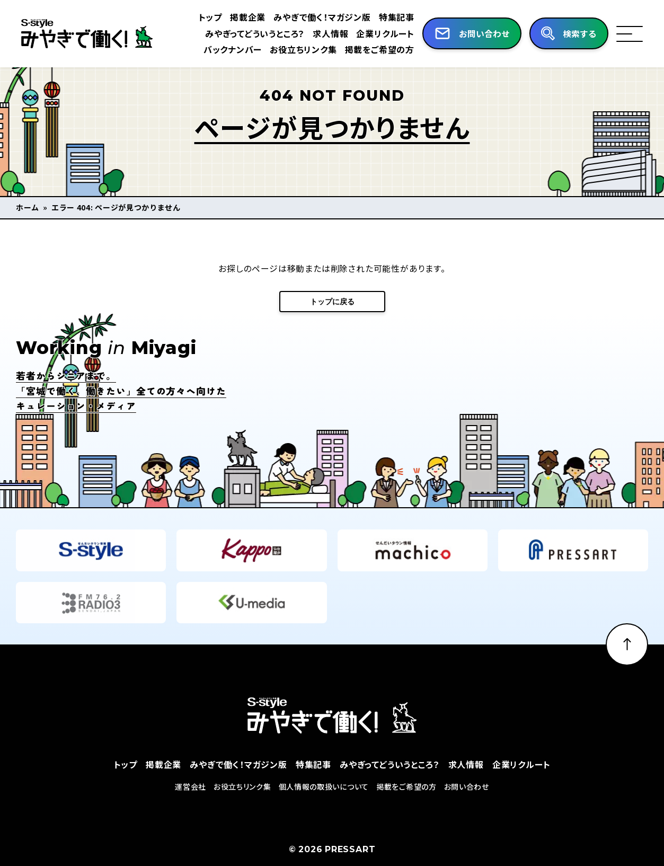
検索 (580, 33)
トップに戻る (332, 301)
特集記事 (396, 17)
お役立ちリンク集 (303, 49)
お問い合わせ (466, 802)
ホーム (27, 207)
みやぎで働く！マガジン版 (322, 17)
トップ (210, 17)
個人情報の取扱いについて (324, 802)
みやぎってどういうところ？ (255, 33)
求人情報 (330, 33)
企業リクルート (385, 33)
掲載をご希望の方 (379, 49)
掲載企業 (247, 17)
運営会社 (190, 802)
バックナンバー (232, 49)
